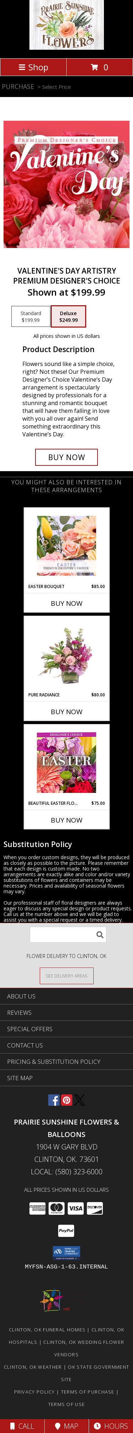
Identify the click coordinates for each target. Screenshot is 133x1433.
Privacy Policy (34, 1392)
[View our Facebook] (54, 1103)
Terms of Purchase (88, 1392)
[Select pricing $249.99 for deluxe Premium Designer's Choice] (68, 316)
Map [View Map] (66, 1426)
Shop (33, 67)
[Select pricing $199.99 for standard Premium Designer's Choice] (31, 316)
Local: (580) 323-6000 (66, 1171)
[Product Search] (68, 935)
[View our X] (79, 1103)
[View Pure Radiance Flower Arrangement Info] (66, 654)
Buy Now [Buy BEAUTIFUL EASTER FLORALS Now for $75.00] (67, 820)
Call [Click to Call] (22, 1426)
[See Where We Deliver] (67, 975)
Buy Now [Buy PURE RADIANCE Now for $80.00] (67, 711)
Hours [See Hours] (111, 1426)
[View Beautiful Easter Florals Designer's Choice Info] (66, 763)
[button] (66, 1253)
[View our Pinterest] (66, 1103)
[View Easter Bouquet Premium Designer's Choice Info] (66, 546)
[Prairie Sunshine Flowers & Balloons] (66, 47)
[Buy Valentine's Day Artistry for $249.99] (66, 457)
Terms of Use (66, 1404)
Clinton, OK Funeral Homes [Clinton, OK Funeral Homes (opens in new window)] (47, 1329)
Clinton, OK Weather (33, 1367)
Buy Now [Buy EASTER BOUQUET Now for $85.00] (67, 603)
